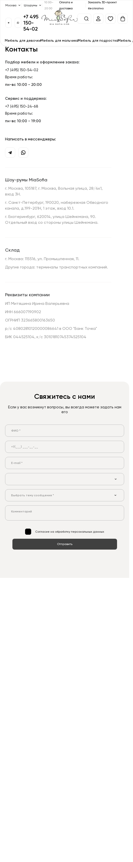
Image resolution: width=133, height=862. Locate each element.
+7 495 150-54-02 (31, 22)
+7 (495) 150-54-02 (21, 70)
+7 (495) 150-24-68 (21, 106)
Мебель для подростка (98, 40)
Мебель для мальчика (59, 40)
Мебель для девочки (23, 40)
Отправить (64, 544)
